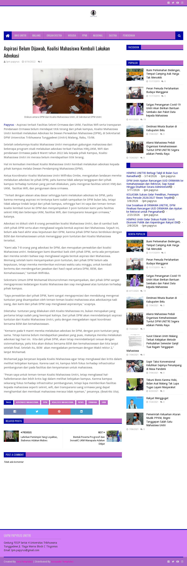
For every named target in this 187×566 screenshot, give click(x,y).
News (81, 402)
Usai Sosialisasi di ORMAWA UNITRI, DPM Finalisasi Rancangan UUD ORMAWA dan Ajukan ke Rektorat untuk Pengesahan (154, 208)
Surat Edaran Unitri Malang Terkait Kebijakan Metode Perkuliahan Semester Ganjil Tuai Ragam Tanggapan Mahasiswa (152, 343)
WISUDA (72, 35)
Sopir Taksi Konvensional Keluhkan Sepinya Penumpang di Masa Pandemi (164, 365)
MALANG (36, 35)
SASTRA (113, 35)
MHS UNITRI (20, 35)
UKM (104, 402)
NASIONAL (98, 35)
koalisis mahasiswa (62, 402)
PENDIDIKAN (129, 35)
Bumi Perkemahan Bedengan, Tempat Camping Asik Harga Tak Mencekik (163, 74)
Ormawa (92, 402)
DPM (45, 402)
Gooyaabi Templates (62, 561)
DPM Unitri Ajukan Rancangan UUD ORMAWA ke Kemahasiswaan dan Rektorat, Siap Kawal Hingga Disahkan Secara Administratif (154, 184)
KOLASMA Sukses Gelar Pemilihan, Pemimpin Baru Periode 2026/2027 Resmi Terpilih (152, 196)
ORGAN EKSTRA (54, 35)
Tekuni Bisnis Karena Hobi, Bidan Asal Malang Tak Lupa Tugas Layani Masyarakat (162, 383)
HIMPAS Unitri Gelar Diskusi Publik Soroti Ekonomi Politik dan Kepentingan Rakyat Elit (152, 221)
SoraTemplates (24, 561)
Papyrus (9, 124)
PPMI (84, 35)
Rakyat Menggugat (157, 398)
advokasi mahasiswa (27, 402)
